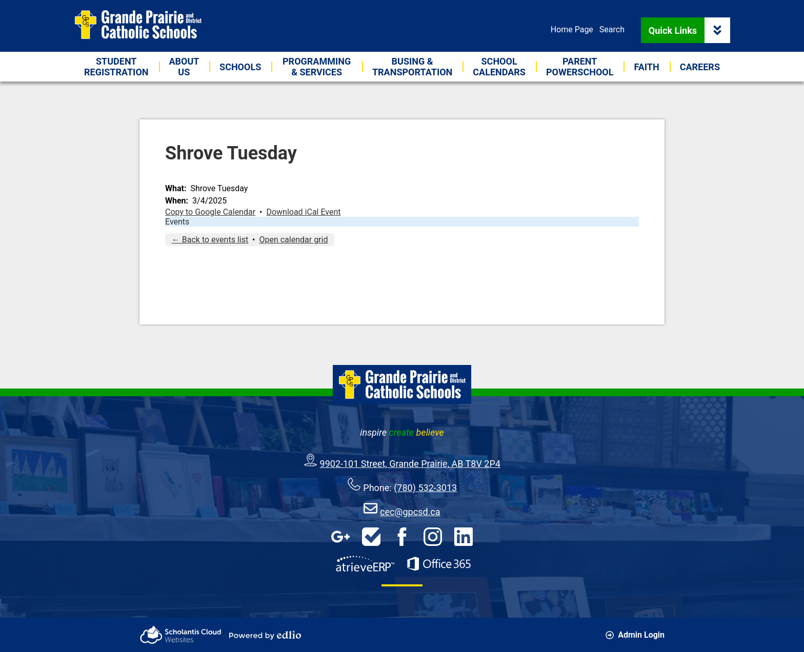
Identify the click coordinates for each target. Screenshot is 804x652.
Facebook (402, 536)
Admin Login (635, 635)
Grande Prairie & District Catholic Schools (138, 24)
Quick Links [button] (689, 30)
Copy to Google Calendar (210, 212)
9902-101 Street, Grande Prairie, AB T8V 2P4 (410, 463)
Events (177, 222)
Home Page (572, 29)
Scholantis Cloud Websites (180, 635)
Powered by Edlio (265, 635)
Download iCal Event (303, 212)
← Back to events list (210, 239)
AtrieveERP (365, 564)
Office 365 (439, 564)
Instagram (433, 536)
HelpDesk (371, 536)
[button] (184, 67)
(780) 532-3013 (425, 487)
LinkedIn (463, 536)
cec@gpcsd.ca (410, 511)
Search (612, 29)
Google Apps (340, 536)
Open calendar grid (293, 239)
